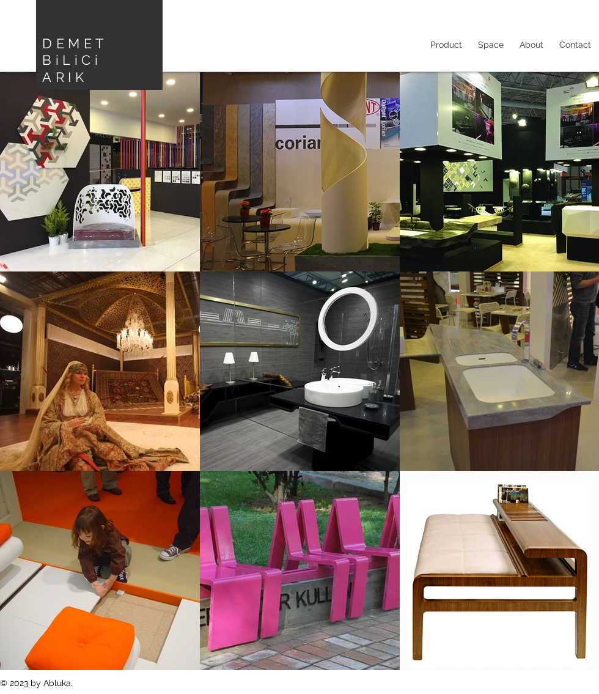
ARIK (64, 77)
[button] (491, 44)
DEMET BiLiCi (74, 51)
